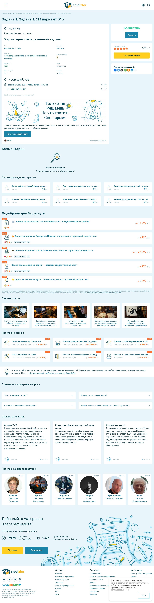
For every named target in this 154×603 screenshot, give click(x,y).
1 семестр (8, 56)
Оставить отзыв (132, 55)
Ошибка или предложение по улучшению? (19, 95)
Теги (57, 595)
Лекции (134, 576)
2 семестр (19, 56)
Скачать (132, 35)
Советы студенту (62, 579)
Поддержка (94, 592)
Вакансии (93, 595)
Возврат (93, 582)
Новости (58, 573)
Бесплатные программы (64, 576)
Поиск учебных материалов (141, 573)
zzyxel (7, 140)
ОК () (144, 595)
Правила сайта (96, 573)
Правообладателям (97, 589)
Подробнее (36, 550)
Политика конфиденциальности (102, 576)
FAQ (56, 592)
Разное (58, 589)
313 (6, 66)
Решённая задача (12, 48)
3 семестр (30, 56)
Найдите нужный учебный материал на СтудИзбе (51, 373)
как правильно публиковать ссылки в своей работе (103, 293)
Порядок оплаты (96, 579)
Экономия (59, 582)
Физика (60, 48)
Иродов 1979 (61, 66)
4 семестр (40, 56)
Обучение (12, 550)
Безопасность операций (99, 586)
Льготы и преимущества (64, 586)
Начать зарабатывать (18, 134)
